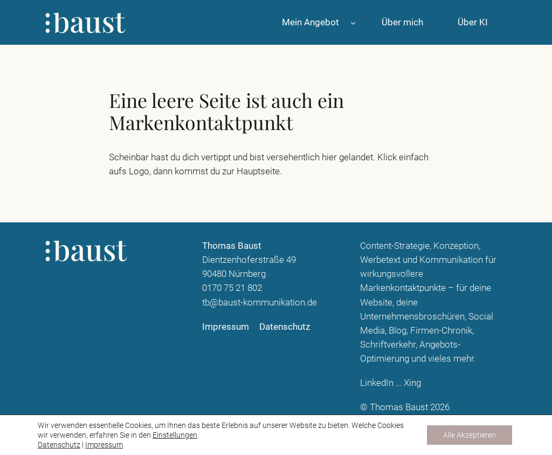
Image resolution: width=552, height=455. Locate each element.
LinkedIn (377, 382)
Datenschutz (59, 444)
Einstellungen (175, 435)
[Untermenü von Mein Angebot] (353, 22)
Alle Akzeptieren (469, 435)
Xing (412, 382)
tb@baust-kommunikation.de (259, 302)
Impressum (104, 444)
